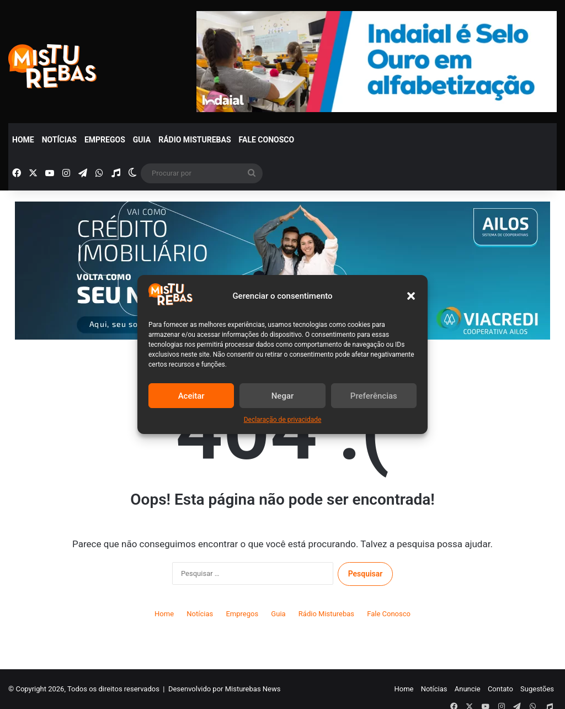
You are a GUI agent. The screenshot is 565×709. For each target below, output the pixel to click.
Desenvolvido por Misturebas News (224, 689)
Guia (142, 139)
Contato (500, 689)
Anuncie (468, 689)
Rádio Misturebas (194, 139)
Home (23, 139)
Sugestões (537, 689)
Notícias (59, 139)
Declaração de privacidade (283, 420)
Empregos (104, 139)
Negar (282, 396)
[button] (411, 295)
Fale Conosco (267, 139)
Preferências (373, 396)
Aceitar (191, 396)
